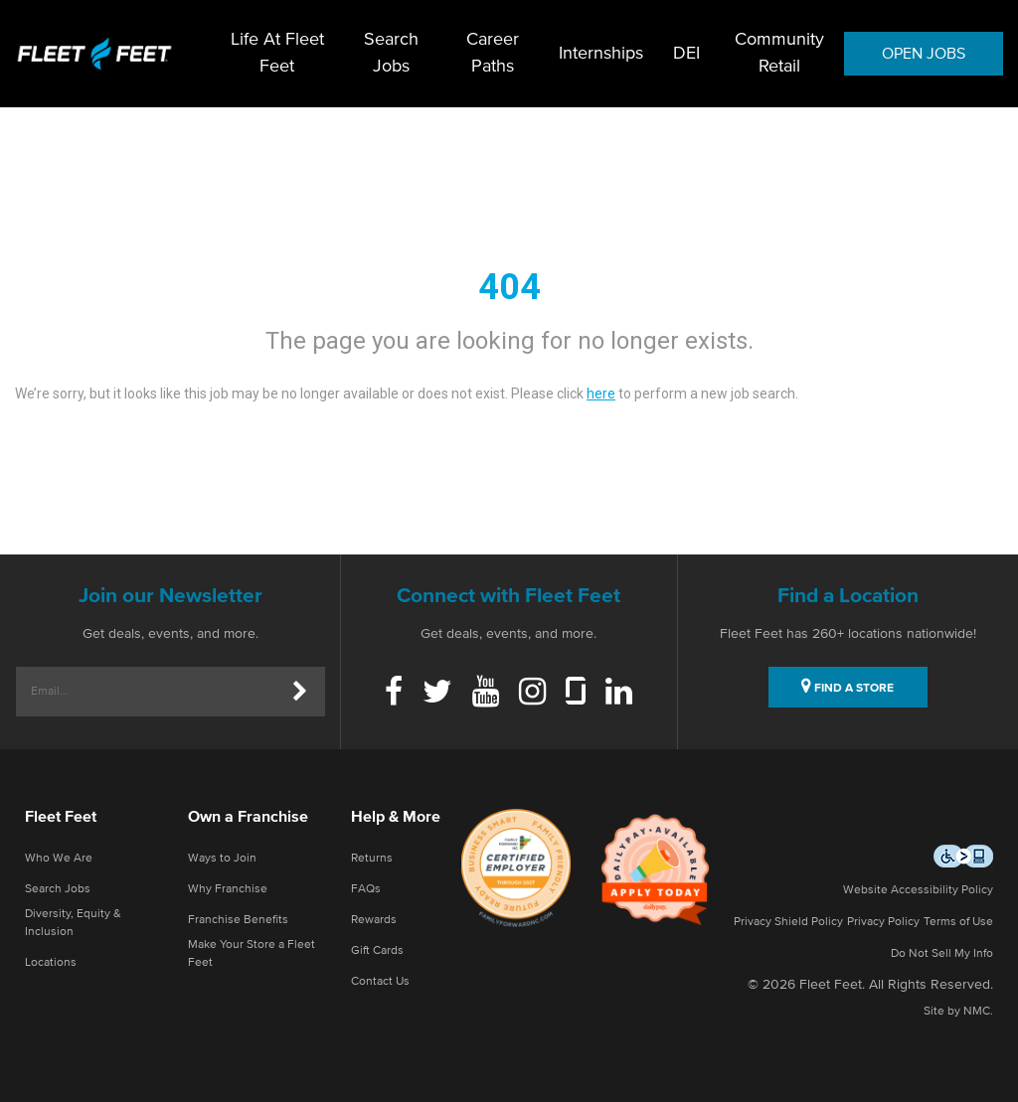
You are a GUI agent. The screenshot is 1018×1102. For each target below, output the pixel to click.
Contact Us (380, 982)
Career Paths (492, 53)
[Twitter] (437, 693)
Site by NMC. (958, 1012)
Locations (51, 963)
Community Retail (779, 53)
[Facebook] (394, 693)
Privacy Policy (883, 922)
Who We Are (58, 859)
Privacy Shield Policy (788, 922)
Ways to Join (222, 859)
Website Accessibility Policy (918, 890)
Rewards (374, 920)
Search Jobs (391, 53)
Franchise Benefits (238, 920)
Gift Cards (377, 951)
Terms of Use (958, 922)
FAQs (366, 889)
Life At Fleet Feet (277, 53)
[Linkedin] (618, 693)
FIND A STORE (847, 686)
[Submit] (300, 691)
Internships (601, 54)
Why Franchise (227, 889)
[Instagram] (532, 693)
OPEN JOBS (923, 54)
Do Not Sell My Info (942, 954)
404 (509, 287)
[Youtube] (485, 693)
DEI (686, 54)
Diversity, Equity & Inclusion (73, 923)
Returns (372, 859)
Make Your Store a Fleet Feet (251, 954)
